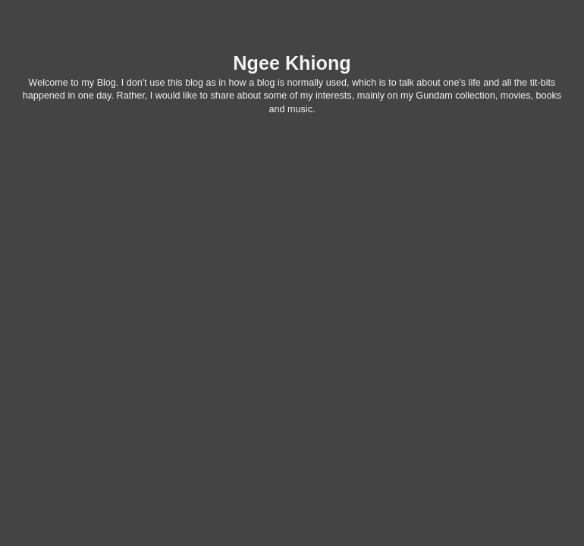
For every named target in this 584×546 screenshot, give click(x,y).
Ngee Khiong (291, 63)
